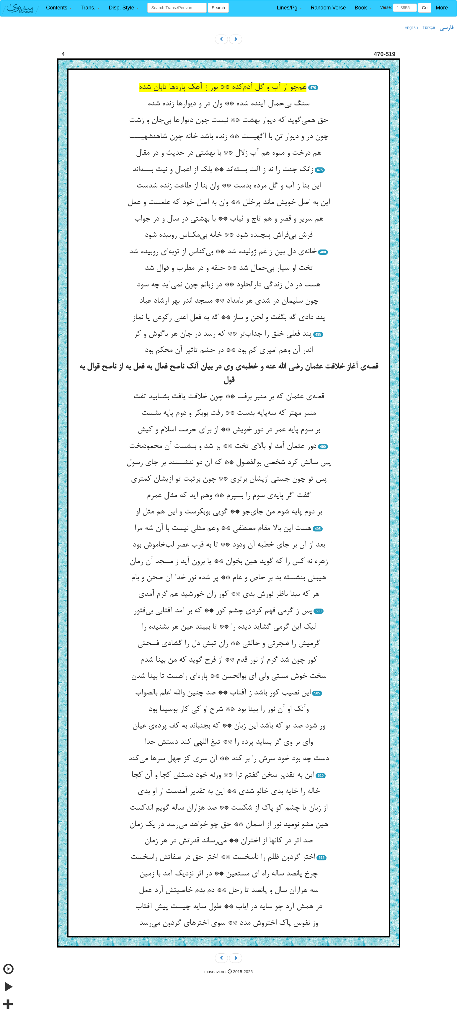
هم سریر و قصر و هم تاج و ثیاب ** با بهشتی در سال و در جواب (228, 219)
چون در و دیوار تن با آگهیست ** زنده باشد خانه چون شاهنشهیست (228, 136)
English (411, 27)
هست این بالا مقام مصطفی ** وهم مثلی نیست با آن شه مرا (222, 528)
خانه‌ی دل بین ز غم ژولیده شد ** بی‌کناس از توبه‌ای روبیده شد (222, 252)
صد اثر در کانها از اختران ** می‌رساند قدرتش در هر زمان (228, 841)
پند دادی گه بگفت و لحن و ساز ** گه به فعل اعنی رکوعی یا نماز (228, 317)
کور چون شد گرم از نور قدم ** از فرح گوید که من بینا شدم (228, 660)
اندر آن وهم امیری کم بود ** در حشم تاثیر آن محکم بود (229, 350)
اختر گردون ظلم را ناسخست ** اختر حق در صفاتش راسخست (222, 857)
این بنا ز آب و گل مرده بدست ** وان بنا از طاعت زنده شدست (228, 186)
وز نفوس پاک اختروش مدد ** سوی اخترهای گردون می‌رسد (228, 923)
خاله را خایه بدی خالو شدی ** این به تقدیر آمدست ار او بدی (229, 791)
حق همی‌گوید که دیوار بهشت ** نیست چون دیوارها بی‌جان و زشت (228, 120)
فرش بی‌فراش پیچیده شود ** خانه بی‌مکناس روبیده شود (228, 235)
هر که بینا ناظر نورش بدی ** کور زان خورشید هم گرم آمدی (228, 594)
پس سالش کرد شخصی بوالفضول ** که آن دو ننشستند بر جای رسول (228, 462)
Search (218, 7)
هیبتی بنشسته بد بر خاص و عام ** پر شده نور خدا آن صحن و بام (228, 578)
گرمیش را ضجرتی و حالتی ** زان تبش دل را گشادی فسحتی (228, 643)
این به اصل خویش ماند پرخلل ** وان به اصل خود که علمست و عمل (229, 202)
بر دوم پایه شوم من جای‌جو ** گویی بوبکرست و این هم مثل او (229, 512)
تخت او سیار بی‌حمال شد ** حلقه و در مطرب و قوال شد (229, 268)
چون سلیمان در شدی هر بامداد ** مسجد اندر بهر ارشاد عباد (228, 301)
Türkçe (428, 27)
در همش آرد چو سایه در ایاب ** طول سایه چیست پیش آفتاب (228, 906)
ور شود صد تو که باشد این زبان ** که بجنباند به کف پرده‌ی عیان (228, 726)
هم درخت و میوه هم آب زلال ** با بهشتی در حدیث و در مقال (228, 153)
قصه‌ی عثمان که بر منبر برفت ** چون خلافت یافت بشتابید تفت (228, 397)
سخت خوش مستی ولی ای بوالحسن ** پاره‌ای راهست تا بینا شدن (228, 676)
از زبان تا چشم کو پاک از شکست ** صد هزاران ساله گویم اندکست (228, 808)
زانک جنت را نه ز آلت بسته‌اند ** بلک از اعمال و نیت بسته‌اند (222, 170)
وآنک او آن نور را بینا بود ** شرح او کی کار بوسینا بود (228, 709)
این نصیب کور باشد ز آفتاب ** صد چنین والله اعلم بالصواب (223, 693)
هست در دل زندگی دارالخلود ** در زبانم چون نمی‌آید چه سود (228, 285)
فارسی (446, 27)
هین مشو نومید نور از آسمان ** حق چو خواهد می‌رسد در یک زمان (228, 824)
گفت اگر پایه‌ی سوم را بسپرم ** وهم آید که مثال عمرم (229, 495)
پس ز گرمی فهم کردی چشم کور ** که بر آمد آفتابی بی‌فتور (222, 611)
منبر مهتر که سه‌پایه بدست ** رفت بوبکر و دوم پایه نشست (228, 413)
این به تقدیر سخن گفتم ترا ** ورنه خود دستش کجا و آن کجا (222, 775)
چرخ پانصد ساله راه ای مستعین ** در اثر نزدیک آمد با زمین (228, 874)
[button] (59, 7)
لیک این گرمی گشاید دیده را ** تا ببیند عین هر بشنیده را (229, 627)
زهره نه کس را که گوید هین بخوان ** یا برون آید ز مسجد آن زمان (229, 561)
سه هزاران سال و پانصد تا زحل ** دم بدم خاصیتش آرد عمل (228, 890)
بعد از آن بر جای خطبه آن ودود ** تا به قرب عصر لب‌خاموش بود (229, 545)
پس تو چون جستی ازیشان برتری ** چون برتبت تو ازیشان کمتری (229, 479)
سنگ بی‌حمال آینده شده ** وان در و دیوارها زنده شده (228, 104)
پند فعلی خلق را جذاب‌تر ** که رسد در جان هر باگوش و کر (222, 334)
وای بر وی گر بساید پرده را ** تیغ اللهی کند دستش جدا (229, 742)
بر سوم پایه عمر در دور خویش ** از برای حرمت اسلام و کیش (228, 430)
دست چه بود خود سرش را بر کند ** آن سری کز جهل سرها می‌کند (228, 759)
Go (424, 7)
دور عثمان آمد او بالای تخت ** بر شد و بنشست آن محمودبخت (222, 446)
